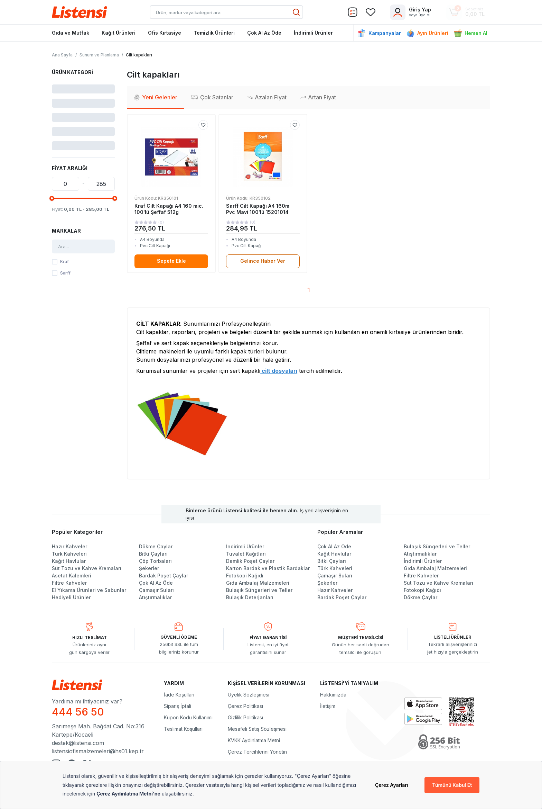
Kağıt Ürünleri (119, 33)
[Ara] (296, 12)
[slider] (51, 198)
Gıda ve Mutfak (70, 33)
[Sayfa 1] (309, 290)
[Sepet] (352, 12)
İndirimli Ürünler (313, 33)
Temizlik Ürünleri (214, 33)
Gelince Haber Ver (262, 261)
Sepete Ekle (171, 261)
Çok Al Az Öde (264, 33)
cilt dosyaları (278, 370)
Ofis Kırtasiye (164, 33)
